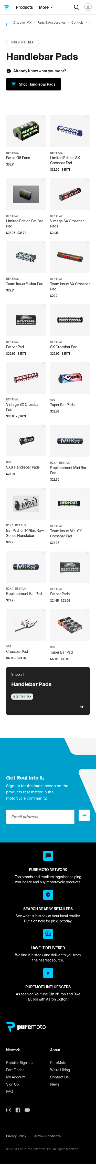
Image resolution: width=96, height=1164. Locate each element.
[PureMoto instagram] (10, 1110)
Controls (77, 22)
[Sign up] (84, 815)
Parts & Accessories (51, 22)
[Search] (76, 7)
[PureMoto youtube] (29, 1110)
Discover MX (22, 22)
